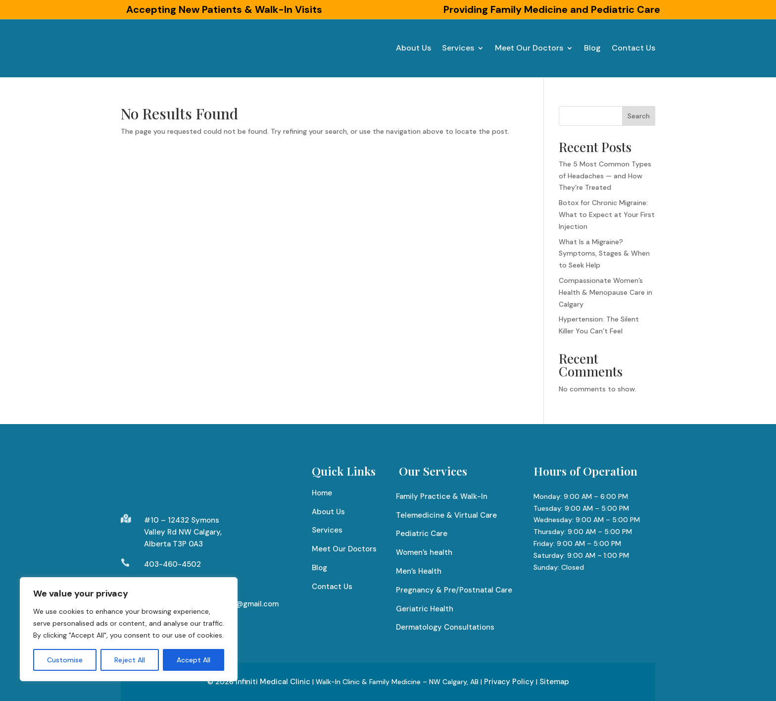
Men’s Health (418, 571)
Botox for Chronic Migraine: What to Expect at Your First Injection (607, 214)
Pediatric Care (421, 534)
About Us (413, 48)
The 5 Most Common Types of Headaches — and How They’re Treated (605, 176)
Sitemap (554, 682)
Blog (592, 48)
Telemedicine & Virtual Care (446, 515)
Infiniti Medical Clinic (273, 682)
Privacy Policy (509, 682)
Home (322, 493)
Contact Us (633, 48)
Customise (65, 659)
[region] (129, 629)
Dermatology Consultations (445, 627)
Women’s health (424, 552)
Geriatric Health (424, 609)
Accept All (193, 659)
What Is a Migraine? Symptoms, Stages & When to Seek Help (604, 253)
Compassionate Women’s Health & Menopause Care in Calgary (605, 292)
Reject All (129, 659)
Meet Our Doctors (529, 48)
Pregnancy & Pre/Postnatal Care (454, 590)
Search (639, 115)
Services (458, 48)
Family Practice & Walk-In (441, 496)
